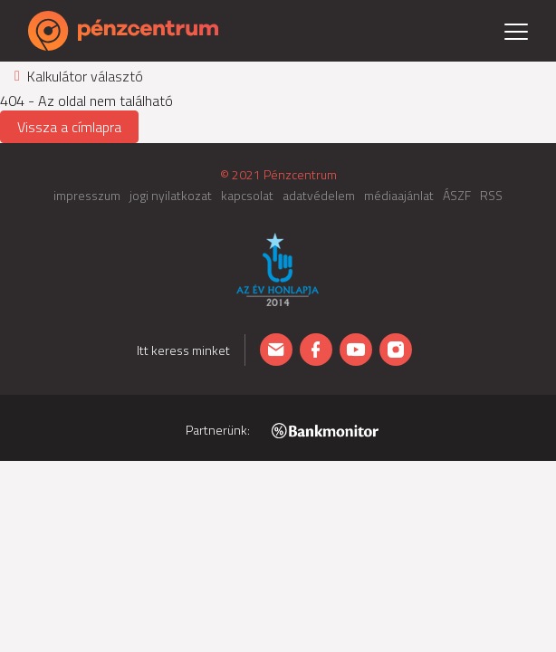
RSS (491, 195)
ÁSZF (457, 195)
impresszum (86, 195)
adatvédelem (319, 195)
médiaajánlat (399, 195)
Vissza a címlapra (69, 127)
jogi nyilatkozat (170, 195)
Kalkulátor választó (78, 76)
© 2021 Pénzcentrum (278, 174)
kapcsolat (247, 195)
